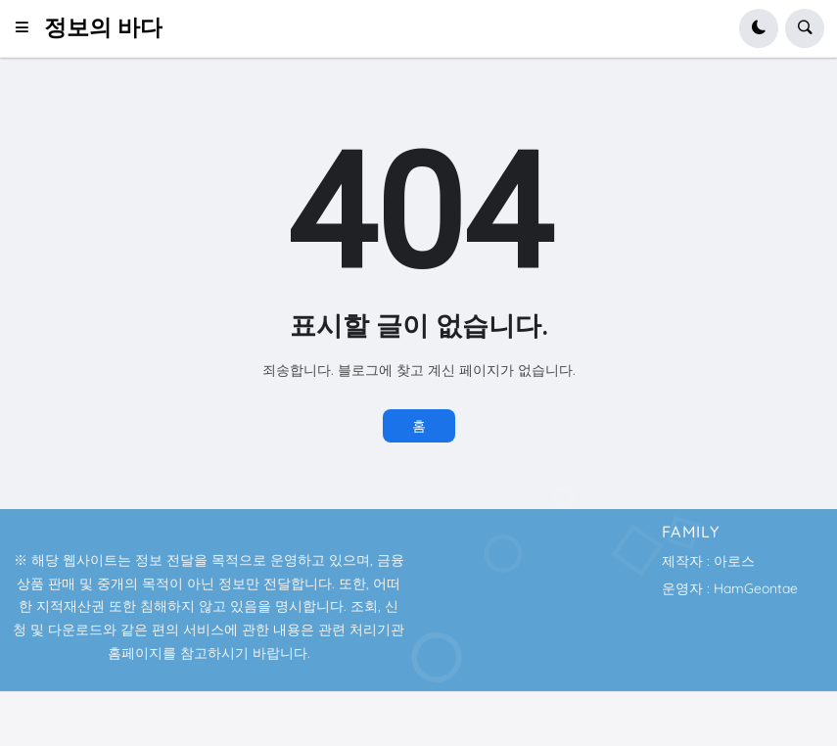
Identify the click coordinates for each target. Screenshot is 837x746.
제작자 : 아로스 (708, 561)
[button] (28, 28)
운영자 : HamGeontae (730, 588)
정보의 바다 (103, 28)
